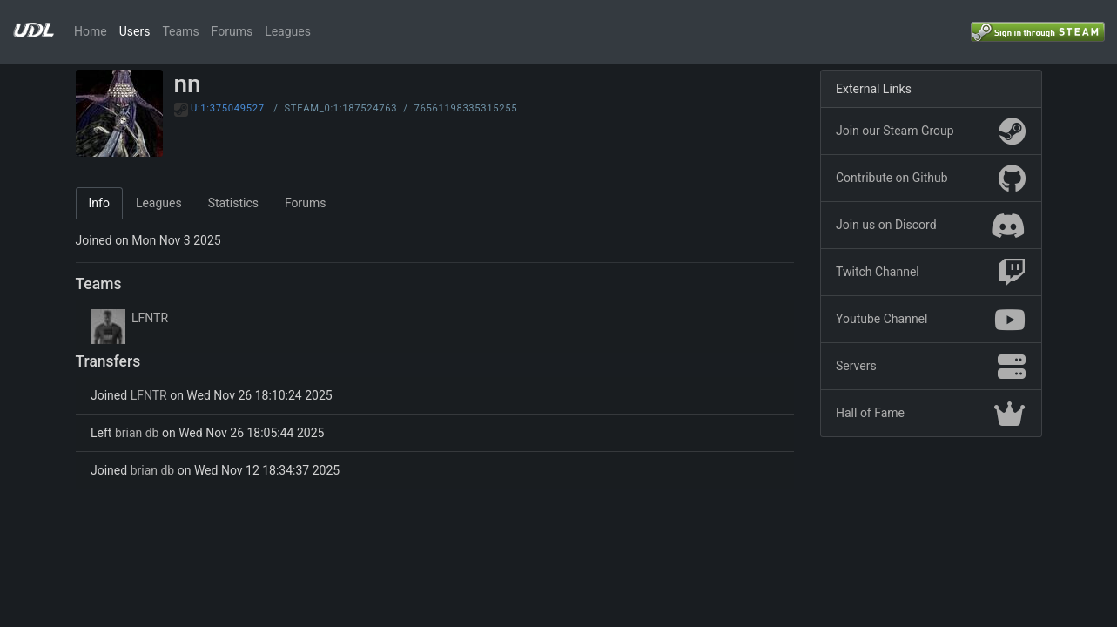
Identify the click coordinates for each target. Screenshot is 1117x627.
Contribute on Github (931, 178)
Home (90, 31)
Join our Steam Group (931, 131)
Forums (232, 31)
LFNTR (149, 318)
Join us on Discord (931, 225)
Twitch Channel (931, 273)
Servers (931, 367)
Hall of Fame (931, 414)
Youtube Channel (931, 320)
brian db (137, 433)
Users (135, 31)
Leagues (288, 31)
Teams (180, 31)
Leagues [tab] (159, 203)
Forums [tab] (305, 203)
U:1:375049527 (228, 108)
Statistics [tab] (233, 203)
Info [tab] (99, 203)
